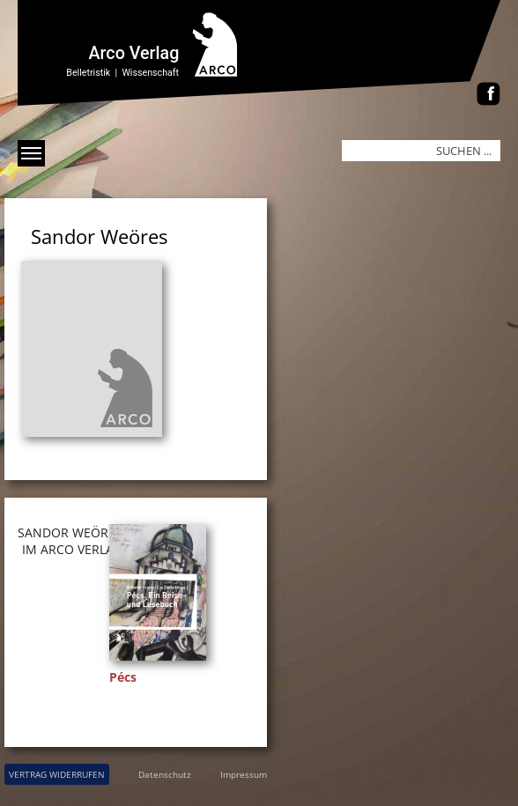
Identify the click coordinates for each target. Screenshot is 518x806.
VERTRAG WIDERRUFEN (57, 774)
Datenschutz (164, 774)
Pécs (123, 677)
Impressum (243, 774)
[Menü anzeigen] (31, 153)
